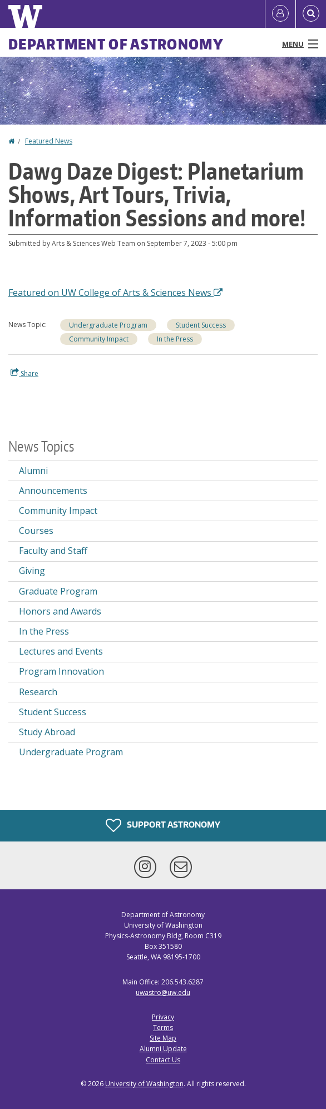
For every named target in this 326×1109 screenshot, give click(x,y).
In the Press (175, 339)
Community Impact (99, 339)
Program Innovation (61, 671)
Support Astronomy (163, 825)
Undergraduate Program (108, 325)
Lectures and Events (61, 651)
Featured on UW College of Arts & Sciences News (115, 292)
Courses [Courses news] (36, 530)
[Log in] (280, 14)
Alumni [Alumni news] (33, 470)
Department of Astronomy (116, 44)
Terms (163, 1027)
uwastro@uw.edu (163, 992)
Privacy (163, 1017)
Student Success (201, 325)
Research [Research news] (38, 692)
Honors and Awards (60, 611)
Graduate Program (58, 591)
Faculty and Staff (53, 550)
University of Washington (144, 1083)
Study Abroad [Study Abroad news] (47, 732)
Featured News (48, 141)
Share (24, 373)
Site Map (163, 1038)
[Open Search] (311, 14)
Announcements (53, 490)
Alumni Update (163, 1048)
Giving (32, 571)
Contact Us (163, 1060)
